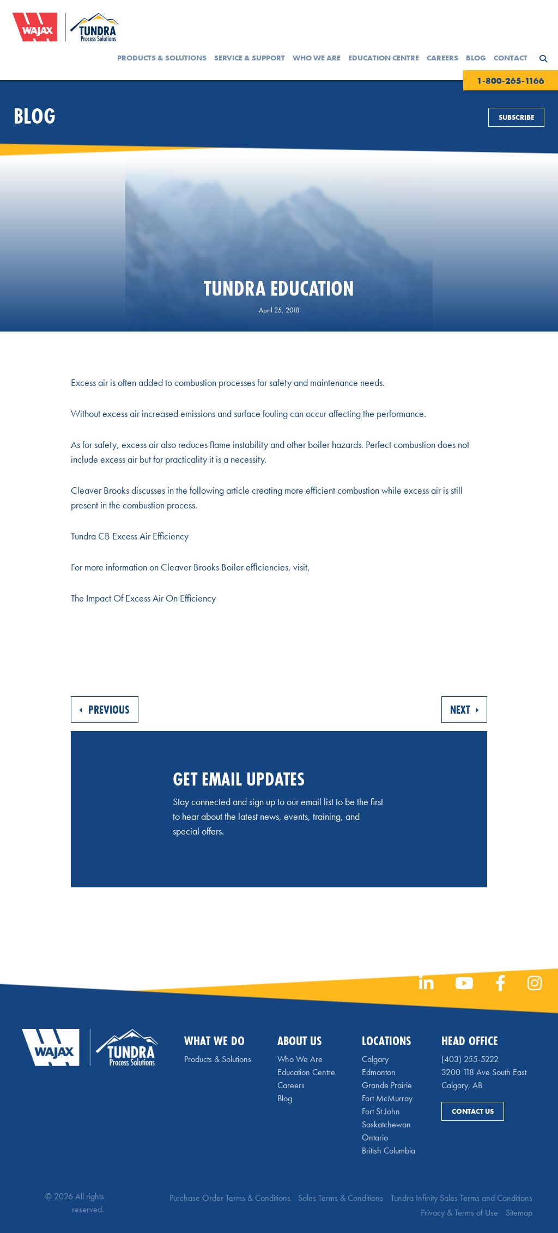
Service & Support (249, 58)
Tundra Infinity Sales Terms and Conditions (461, 1198)
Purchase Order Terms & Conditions (229, 1198)
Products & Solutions (162, 58)
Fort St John (381, 1111)
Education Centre (383, 58)
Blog (476, 58)
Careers (442, 58)
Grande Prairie (387, 1085)
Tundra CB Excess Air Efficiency (130, 536)
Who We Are (317, 58)
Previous (105, 709)
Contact (510, 58)
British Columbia (388, 1150)
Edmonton (379, 1072)
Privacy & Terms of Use (459, 1212)
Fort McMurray (387, 1098)
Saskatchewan (386, 1124)
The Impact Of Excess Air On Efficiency (143, 598)
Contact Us (473, 1111)
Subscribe (516, 117)
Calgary (375, 1059)
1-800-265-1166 (510, 81)
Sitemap (519, 1212)
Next (464, 709)
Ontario (375, 1137)
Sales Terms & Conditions (340, 1198)
